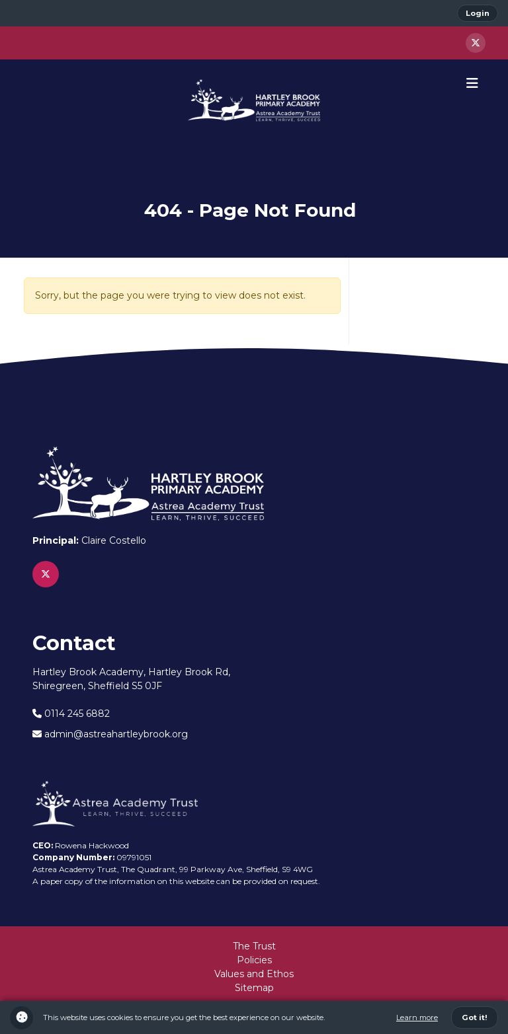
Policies (254, 960)
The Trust (254, 946)
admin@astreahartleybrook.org (110, 734)
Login (477, 13)
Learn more (417, 1017)
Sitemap (254, 988)
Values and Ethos (254, 974)
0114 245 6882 (71, 714)
